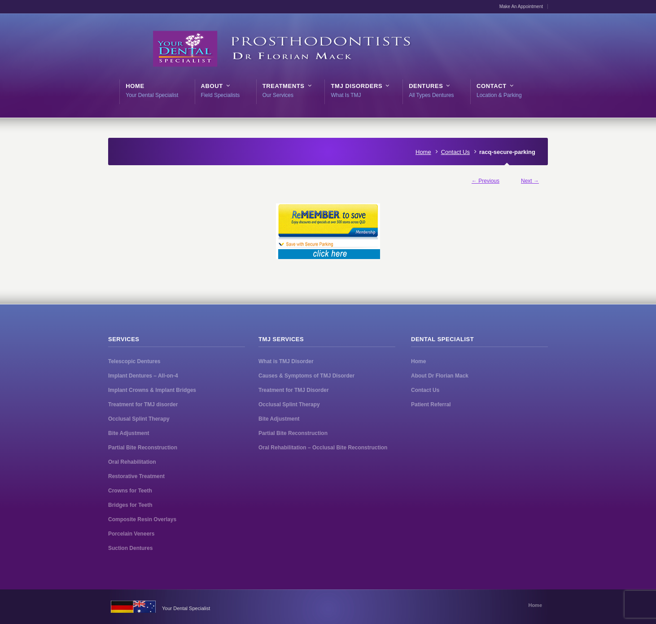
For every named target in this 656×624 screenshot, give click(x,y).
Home (423, 152)
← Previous (485, 181)
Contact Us (455, 152)
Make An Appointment (521, 6)
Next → (530, 181)
